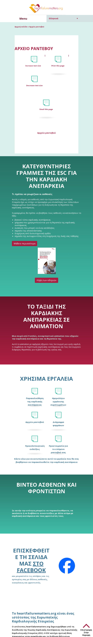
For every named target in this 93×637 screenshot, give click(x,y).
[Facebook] (67, 566)
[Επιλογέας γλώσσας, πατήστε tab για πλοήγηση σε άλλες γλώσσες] (63, 18)
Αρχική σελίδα (21, 27)
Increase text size (33, 66)
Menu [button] (23, 18)
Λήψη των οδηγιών (46, 280)
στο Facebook (31, 567)
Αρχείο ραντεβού (46, 132)
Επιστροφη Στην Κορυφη (86, 632)
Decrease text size (34, 85)
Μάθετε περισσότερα (24, 243)
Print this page (58, 66)
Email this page (46, 109)
